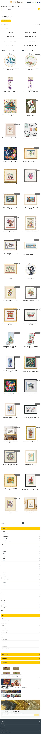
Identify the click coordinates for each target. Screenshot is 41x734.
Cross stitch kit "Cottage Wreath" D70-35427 (10, 465)
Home (1, 6)
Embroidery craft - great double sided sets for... (9, 675)
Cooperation (14, 6)
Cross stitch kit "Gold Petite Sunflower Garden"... (10, 489)
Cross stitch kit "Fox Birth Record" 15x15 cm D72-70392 (31, 69)
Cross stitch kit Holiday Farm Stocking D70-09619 (30, 347)
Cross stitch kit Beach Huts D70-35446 (30, 254)
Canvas (3, 644)
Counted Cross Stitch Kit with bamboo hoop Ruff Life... (30, 277)
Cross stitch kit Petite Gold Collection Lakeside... (10, 208)
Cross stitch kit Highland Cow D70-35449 (10, 231)
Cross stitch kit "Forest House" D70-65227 (30, 489)
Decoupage (4, 627)
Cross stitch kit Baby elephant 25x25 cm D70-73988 (10, 115)
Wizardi (3, 625)
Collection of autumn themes (7, 648)
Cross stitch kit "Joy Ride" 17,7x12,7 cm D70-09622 (30, 323)
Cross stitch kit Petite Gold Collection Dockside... (30, 208)
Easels (3, 634)
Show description (6, 20)
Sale (2, 650)
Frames (3, 637)
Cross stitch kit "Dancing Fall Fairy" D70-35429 (31, 441)
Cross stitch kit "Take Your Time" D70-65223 (10, 512)
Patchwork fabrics (5, 630)
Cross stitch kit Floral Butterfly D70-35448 (30, 231)
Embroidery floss (5, 632)
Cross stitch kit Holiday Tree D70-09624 (31, 300)
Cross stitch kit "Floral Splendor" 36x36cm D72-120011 (10, 394)
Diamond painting (5, 623)
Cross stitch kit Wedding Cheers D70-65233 (10, 184)
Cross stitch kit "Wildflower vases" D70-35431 (31, 418)
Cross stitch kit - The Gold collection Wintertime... (10, 371)
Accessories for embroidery (7, 620)
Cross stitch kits (4, 618)
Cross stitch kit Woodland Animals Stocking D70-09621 (10, 347)
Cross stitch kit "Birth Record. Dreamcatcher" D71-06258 (31, 465)
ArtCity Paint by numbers (6, 639)
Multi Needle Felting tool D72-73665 (10, 91)
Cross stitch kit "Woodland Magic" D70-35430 (10, 441)
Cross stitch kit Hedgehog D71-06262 (30, 161)
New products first (6, 50)
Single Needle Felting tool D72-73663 (30, 91)
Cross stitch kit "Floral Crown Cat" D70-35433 (30, 394)
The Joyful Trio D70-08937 (31, 115)
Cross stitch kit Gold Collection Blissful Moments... (10, 277)
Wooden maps (4, 641)
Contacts (9, 6)
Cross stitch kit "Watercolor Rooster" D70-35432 (10, 418)
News (18, 6)
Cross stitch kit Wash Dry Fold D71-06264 (31, 139)
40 (13, 50)
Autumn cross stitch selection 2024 (7, 686)
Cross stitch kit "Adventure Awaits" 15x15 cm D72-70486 (10, 69)
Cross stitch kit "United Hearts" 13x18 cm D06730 (10, 138)
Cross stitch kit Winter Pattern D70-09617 (30, 371)
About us (5, 6)
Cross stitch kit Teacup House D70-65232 (31, 185)
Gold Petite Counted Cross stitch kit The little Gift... (10, 323)
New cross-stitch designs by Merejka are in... (9, 697)
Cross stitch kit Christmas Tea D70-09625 (10, 300)
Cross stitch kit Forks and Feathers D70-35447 (10, 254)
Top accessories (4, 646)
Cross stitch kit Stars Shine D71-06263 (10, 161)
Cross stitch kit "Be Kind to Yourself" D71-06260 (31, 512)
